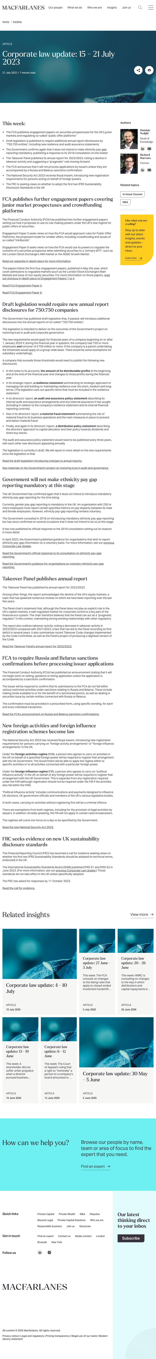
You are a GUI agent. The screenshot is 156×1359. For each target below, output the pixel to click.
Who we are (94, 7)
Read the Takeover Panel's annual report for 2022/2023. (37, 646)
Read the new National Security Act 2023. (28, 827)
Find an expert (45, 1236)
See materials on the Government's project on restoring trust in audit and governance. (55, 468)
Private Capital (45, 1214)
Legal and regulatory (33, 1336)
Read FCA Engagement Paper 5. (22, 285)
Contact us (64, 1236)
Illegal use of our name (84, 1336)
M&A (125, 202)
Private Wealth (67, 1214)
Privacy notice (10, 1336)
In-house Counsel (132, 194)
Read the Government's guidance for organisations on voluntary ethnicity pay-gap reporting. (53, 565)
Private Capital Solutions (72, 1220)
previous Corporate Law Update (76, 870)
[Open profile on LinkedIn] (142, 148)
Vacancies (85, 1226)
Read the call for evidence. (18, 888)
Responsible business (49, 1226)
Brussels (42, 1242)
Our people (55, 7)
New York (56, 1242)
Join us (70, 1226)
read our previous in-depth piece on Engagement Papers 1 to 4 (56, 276)
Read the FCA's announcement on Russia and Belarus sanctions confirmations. (50, 714)
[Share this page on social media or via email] (138, 70)
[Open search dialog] (140, 9)
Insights (17, 21)
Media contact (83, 1236)
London (100, 1236)
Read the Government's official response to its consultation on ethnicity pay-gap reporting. (51, 554)
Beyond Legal (45, 1220)
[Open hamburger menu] (151, 9)
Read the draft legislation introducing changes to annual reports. (42, 461)
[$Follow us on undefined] (39, 1252)
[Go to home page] (34, 1287)
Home (5, 21)
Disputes (95, 1214)
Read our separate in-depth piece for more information (36, 261)
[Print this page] (149, 70)
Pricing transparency (58, 1336)
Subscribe (131, 1238)
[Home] (23, 8)
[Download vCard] (149, 148)
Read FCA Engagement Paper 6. (22, 292)
